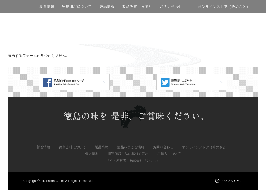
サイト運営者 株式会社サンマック (133, 160)
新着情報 (46, 6)
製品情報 (107, 6)
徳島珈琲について (77, 6)
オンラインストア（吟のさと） (224, 7)
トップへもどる (232, 181)
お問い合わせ (171, 6)
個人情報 (92, 154)
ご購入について (169, 154)
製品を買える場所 (137, 6)
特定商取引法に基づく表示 (128, 154)
